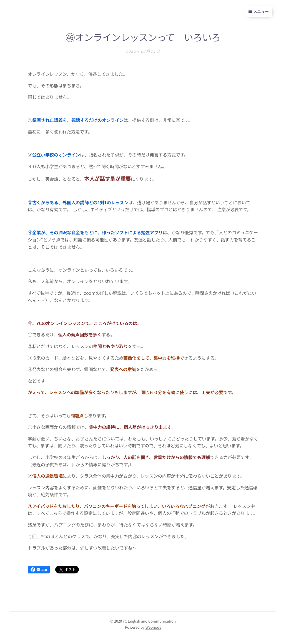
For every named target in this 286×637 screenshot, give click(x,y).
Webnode (153, 627)
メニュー (259, 11)
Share (39, 569)
